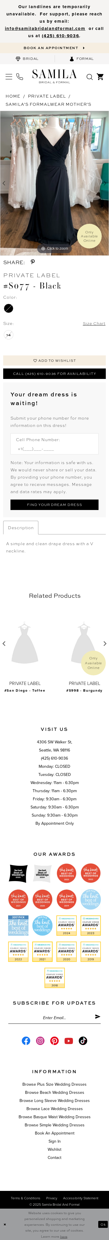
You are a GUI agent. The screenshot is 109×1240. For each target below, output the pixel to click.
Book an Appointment (54, 1134)
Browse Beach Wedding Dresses (54, 1093)
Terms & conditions (25, 1199)
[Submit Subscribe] (98, 1019)
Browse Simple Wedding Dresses (55, 1126)
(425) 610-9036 (54, 759)
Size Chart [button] (94, 323)
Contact (54, 1158)
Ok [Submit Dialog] (103, 1224)
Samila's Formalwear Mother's (48, 104)
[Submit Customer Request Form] (54, 505)
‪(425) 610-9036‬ (60, 35)
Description (21, 528)
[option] (54, 183)
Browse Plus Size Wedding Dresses (54, 1085)
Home (13, 96)
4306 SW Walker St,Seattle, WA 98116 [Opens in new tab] (54, 747)
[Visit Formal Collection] (82, 59)
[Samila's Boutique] (55, 77)
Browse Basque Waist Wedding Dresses (55, 1118)
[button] (8, 76)
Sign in (55, 1142)
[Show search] (90, 76)
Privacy (51, 1199)
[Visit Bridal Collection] (27, 59)
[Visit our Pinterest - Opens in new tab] (54, 1042)
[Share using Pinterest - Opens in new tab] (33, 262)
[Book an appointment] (54, 48)
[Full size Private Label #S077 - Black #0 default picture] (54, 183)
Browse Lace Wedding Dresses (54, 1109)
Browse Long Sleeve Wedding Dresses (54, 1101)
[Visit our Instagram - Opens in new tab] (40, 1042)
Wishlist (54, 1150)
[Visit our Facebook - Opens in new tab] (26, 1042)
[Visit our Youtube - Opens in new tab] (69, 1042)
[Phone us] (19, 76)
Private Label (47, 96)
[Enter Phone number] (51, 449)
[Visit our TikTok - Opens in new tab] (83, 1042)
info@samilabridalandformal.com (45, 28)
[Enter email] (54, 1019)
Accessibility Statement (80, 1199)
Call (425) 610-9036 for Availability (55, 374)
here (63, 1236)
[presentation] (25, 644)
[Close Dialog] (5, 1224)
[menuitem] (27, 59)
